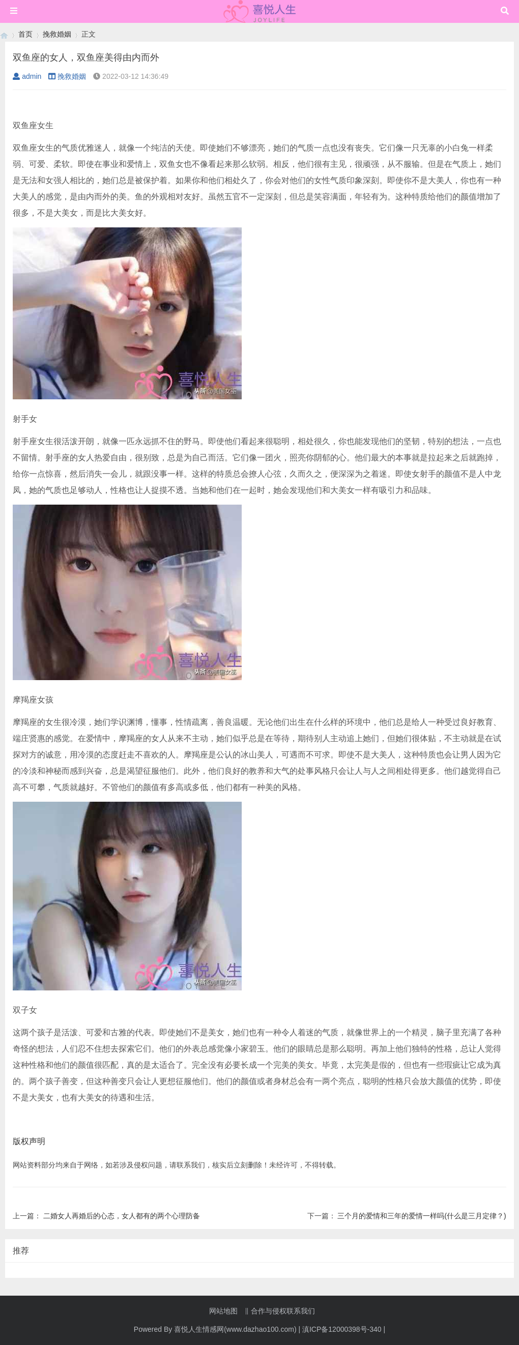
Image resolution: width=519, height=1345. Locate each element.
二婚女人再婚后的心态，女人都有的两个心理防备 (121, 1216)
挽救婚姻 (57, 34)
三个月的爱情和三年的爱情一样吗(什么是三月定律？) (421, 1216)
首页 (25, 34)
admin (27, 76)
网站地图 (223, 1311)
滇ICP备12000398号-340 (342, 1329)
